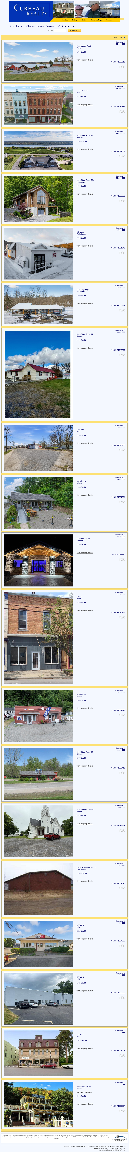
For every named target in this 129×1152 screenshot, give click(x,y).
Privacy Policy (113, 1148)
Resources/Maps (96, 20)
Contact (108, 20)
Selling (84, 20)
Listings (74, 20)
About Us (65, 20)
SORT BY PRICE (118, 37)
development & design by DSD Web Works (112, 1150)
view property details (85, 60)
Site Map (122, 1148)
